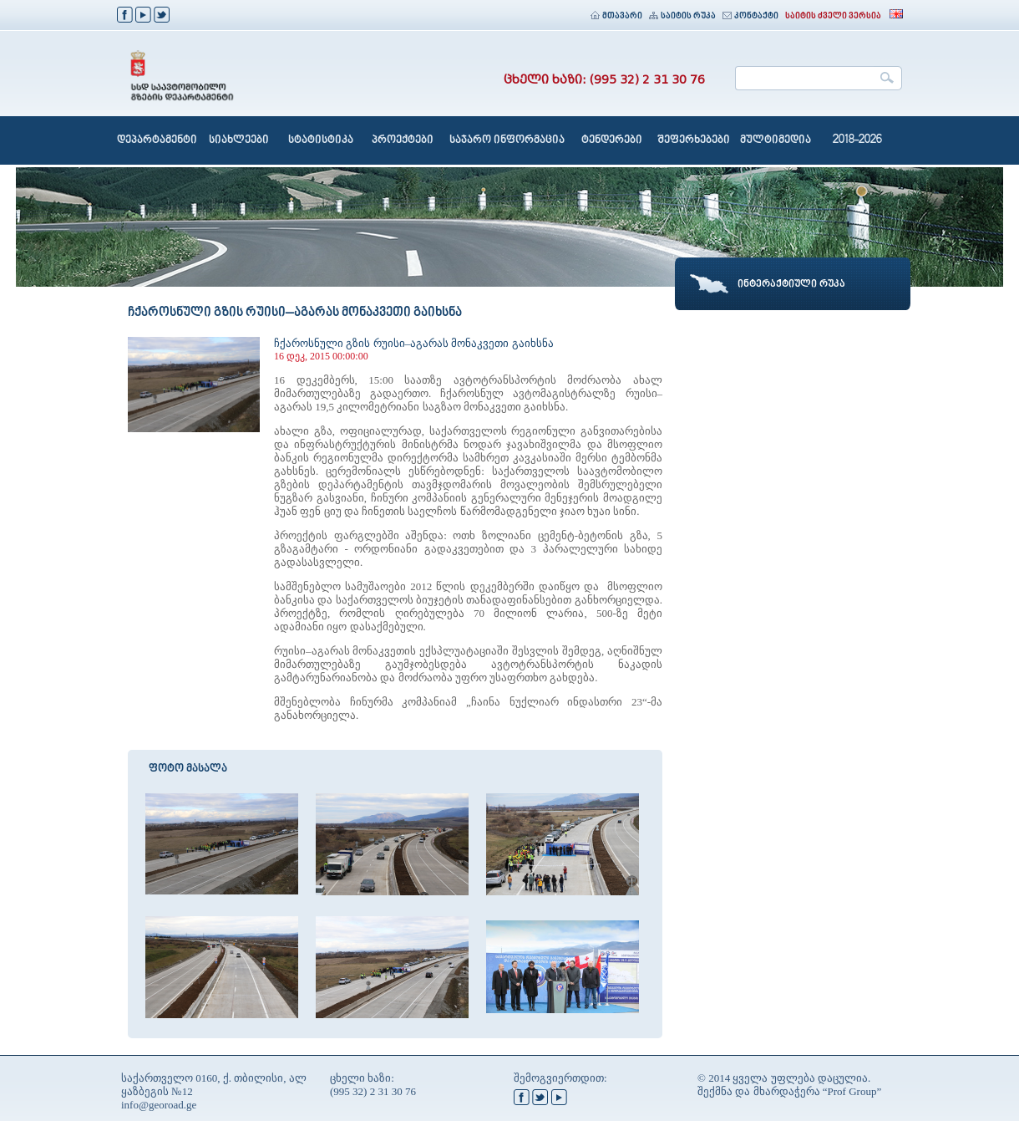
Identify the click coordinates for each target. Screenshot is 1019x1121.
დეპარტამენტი (157, 140)
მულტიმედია (775, 140)
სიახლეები (239, 140)
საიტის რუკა (682, 16)
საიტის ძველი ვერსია (833, 16)
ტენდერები (611, 140)
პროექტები (402, 140)
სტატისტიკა (320, 140)
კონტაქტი (750, 16)
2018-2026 (857, 140)
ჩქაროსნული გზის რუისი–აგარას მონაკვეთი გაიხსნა (414, 343)
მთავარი (616, 16)
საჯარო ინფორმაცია (507, 140)
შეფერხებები (693, 140)
